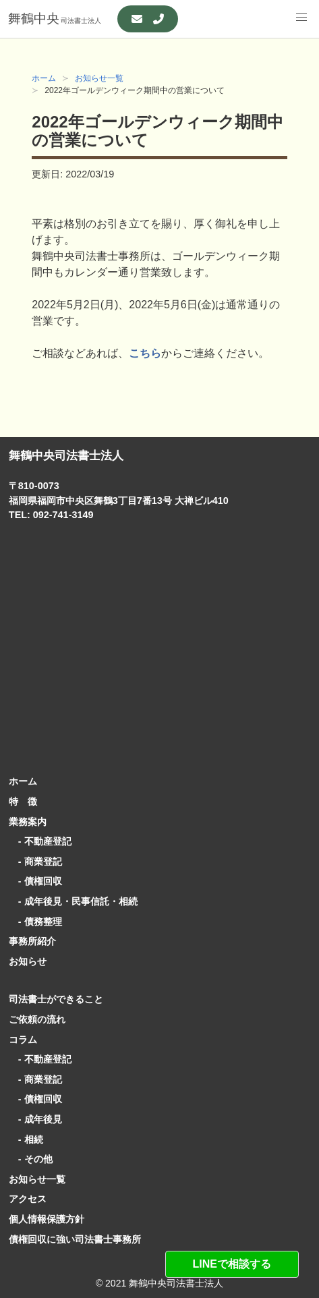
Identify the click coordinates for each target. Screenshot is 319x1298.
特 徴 (23, 801)
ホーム (44, 78)
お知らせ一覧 (99, 78)
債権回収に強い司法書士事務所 (75, 1239)
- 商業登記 (35, 861)
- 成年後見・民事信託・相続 (73, 901)
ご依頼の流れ (37, 1019)
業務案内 (28, 821)
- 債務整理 (35, 921)
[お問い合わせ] (147, 18)
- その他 (31, 1159)
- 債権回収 (35, 881)
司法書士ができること (56, 999)
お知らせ (28, 961)
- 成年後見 (35, 1119)
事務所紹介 (32, 941)
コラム (23, 1039)
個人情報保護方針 (46, 1219)
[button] (301, 17)
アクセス (28, 1198)
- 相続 (26, 1139)
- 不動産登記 (40, 841)
